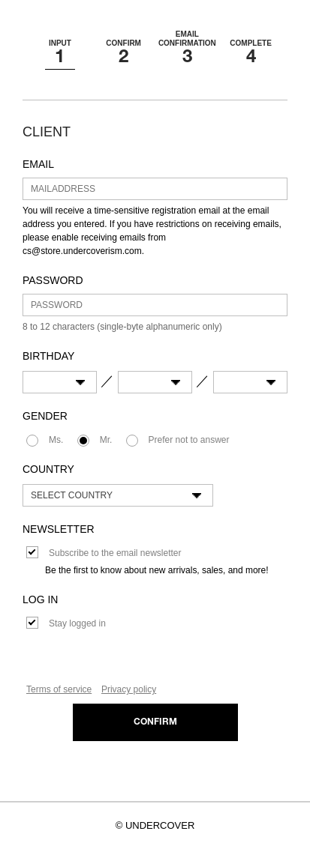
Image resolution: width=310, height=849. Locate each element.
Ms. (56, 440)
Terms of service (59, 689)
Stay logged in (77, 623)
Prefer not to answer (189, 440)
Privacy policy (128, 689)
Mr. (106, 440)
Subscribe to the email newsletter (115, 553)
